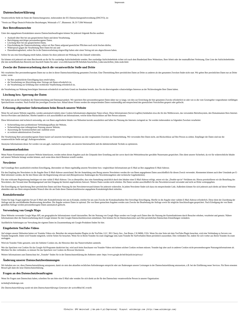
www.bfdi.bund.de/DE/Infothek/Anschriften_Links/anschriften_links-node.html (93, 62)
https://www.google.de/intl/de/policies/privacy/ (122, 255)
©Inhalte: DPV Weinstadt (76, 309)
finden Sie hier (97, 222)
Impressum (119, 2)
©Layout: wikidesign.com (132, 309)
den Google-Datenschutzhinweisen (76, 218)
